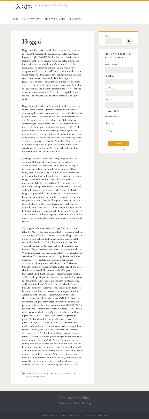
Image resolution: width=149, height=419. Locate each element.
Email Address (111, 64)
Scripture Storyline (74, 398)
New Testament (55, 19)
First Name (109, 76)
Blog (16, 19)
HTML (112, 123)
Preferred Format (112, 116)
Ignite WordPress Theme (59, 415)
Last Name (109, 88)
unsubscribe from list (118, 150)
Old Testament (31, 19)
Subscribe (76, 19)
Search (108, 36)
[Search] (129, 41)
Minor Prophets (65, 374)
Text (110, 131)
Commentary (34, 374)
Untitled (108, 99)
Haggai (31, 42)
